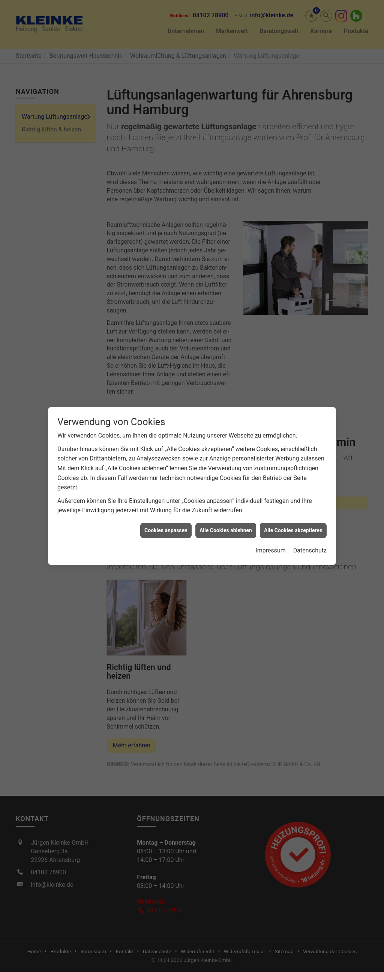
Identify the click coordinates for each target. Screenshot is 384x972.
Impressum (270, 536)
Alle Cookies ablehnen (226, 516)
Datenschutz (310, 536)
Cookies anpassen (166, 516)
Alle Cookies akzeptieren (293, 516)
